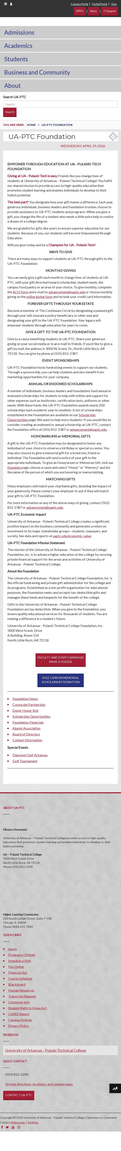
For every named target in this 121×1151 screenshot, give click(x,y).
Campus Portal (79, 4)
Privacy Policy (18, 1026)
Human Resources (21, 990)
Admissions (19, 32)
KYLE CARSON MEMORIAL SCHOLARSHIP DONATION (61, 680)
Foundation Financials (28, 722)
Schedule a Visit (19, 961)
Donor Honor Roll (25, 710)
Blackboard (17, 984)
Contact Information (27, 740)
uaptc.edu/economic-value (72, 536)
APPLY (80, 11)
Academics (18, 45)
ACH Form (20, 292)
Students (16, 59)
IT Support (109, 11)
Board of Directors (26, 734)
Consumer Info (19, 1002)
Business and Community (37, 72)
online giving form (39, 297)
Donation (14, 467)
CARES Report (18, 1014)
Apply (12, 949)
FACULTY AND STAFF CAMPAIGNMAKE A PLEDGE (61, 659)
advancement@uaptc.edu (66, 292)
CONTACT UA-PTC (18, 1095)
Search (9, 112)
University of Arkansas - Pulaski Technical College (45, 1050)
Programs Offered (21, 955)
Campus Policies (20, 1020)
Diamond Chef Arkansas (30, 755)
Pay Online (16, 967)
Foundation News (25, 699)
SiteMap (33, 1122)
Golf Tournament (24, 761)
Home (31, 124)
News (93, 11)
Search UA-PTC (14, 97)
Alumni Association (26, 728)
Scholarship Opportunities (31, 716)
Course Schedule (20, 978)
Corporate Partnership (28, 705)
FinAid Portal (99, 4)
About (12, 85)
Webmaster (18, 1122)
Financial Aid (17, 972)
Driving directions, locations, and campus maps (39, 1084)
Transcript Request (22, 996)
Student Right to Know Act (27, 1008)
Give (114, 4)
